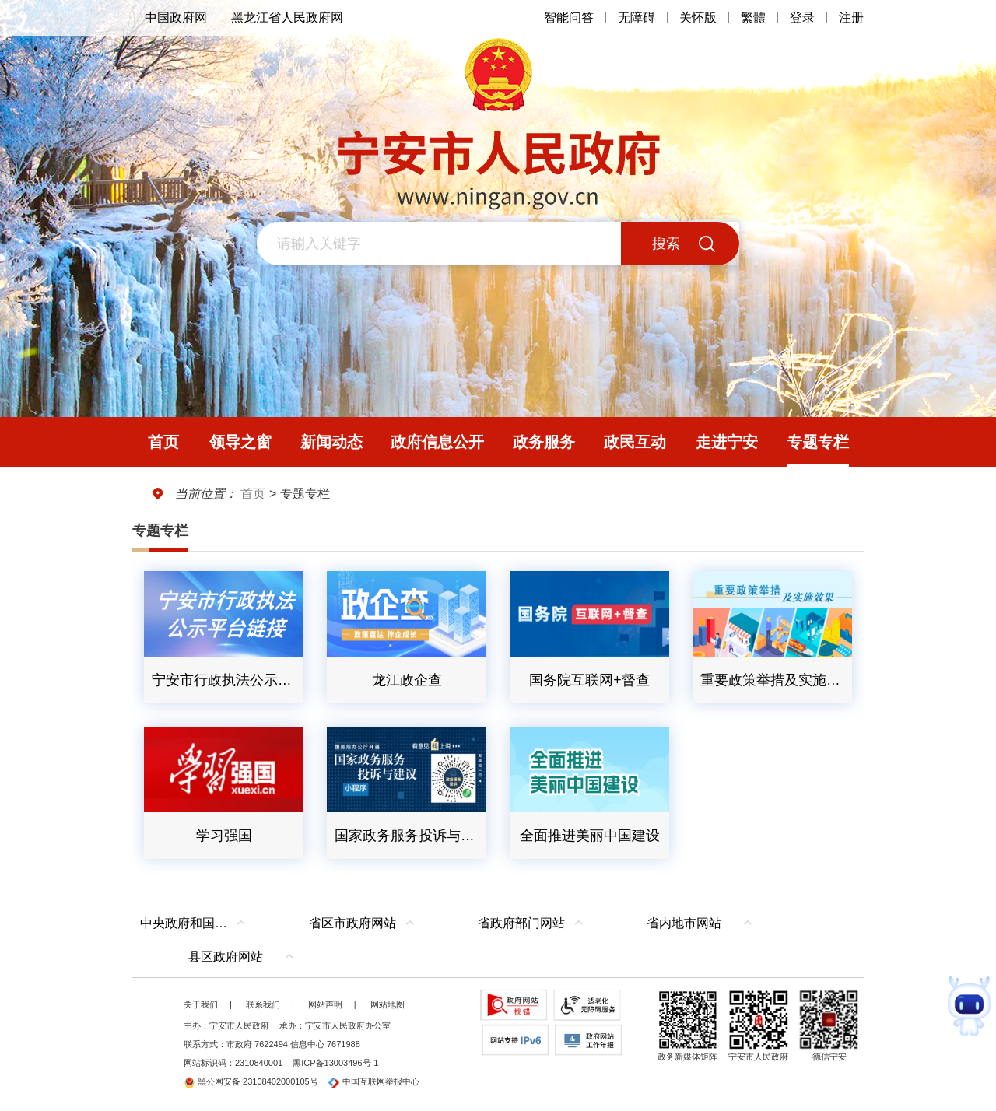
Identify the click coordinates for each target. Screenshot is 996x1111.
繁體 (753, 17)
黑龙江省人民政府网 (287, 17)
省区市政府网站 (352, 923)
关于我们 (201, 1004)
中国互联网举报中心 (373, 1081)
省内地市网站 (684, 923)
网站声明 (325, 1004)
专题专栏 (160, 530)
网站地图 (387, 1004)
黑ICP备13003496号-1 (335, 1062)
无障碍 (636, 17)
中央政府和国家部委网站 (196, 923)
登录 (802, 17)
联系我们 (263, 1004)
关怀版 (698, 17)
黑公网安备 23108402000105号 (251, 1081)
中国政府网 (176, 17)
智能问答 (569, 17)
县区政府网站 (225, 956)
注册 (851, 17)
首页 (252, 493)
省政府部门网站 (521, 923)
